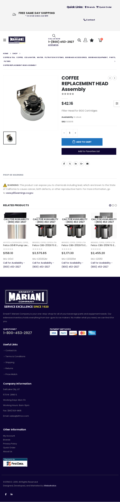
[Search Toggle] (54, 36)
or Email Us (53, 45)
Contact (89, 19)
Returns (9, 368)
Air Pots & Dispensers (12, 242)
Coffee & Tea (52, 242)
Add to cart (84, 141)
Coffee (25, 242)
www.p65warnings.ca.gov (19, 193)
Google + (81, 163)
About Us (7, 451)
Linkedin (11, 494)
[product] (16, 226)
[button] (110, 205)
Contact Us (11, 350)
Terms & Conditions (15, 356)
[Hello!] (85, 40)
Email (87, 163)
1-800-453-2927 (17, 332)
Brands (90, 7)
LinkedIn (75, 163)
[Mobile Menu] (5, 40)
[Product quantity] (69, 133)
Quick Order (104, 7)
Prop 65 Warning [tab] (13, 174)
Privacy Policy (10, 443)
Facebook (64, 163)
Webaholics (50, 485)
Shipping (9, 362)
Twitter (69, 163)
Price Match (11, 374)
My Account (9, 435)
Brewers (36, 242)
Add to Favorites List (89, 151)
